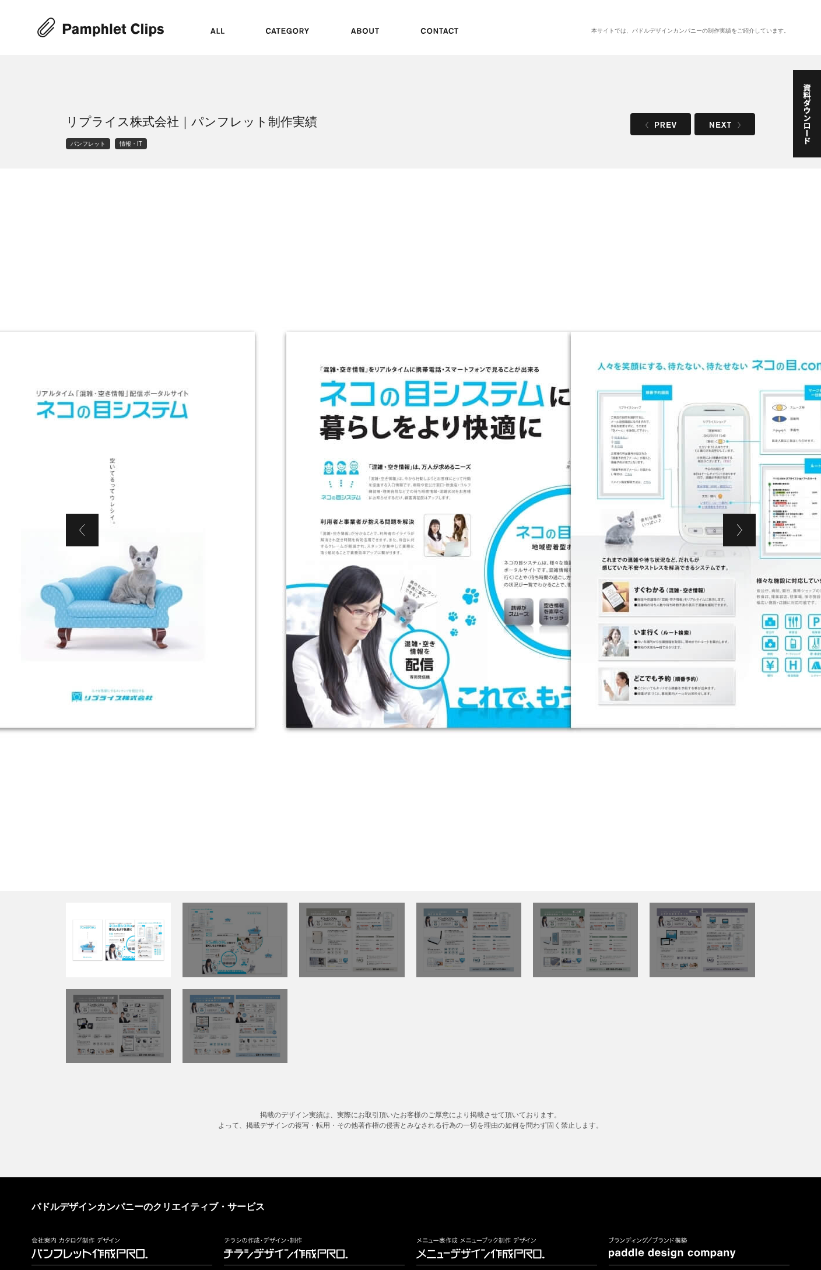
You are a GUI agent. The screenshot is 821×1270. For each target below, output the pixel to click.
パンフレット (88, 144)
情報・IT (131, 144)
